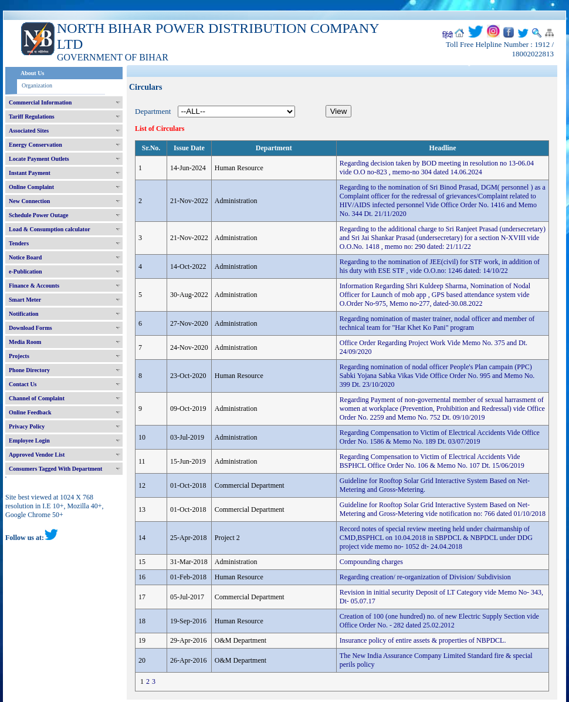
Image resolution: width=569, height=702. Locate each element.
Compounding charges (371, 562)
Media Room (25, 342)
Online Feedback (30, 412)
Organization (37, 85)
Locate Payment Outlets (39, 159)
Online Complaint (31, 187)
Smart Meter (25, 299)
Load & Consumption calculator (49, 229)
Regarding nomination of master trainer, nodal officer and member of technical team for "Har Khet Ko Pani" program (437, 323)
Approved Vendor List (37, 454)
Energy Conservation (35, 144)
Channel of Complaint (37, 398)
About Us (32, 73)
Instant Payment (29, 173)
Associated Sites (29, 130)
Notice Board (25, 257)
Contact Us (23, 384)
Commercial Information (40, 102)
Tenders (19, 243)
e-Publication (25, 271)
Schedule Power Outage (38, 215)
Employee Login (29, 440)
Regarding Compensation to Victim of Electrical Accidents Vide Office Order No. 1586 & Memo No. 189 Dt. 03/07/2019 (440, 437)
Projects (19, 356)
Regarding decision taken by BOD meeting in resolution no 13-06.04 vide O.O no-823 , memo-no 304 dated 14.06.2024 (437, 167)
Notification (24, 313)
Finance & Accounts (34, 285)
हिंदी (447, 35)
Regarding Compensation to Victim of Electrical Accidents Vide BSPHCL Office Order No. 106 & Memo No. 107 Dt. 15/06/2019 (432, 461)
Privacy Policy (27, 426)
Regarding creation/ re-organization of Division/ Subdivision (425, 577)
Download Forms (30, 328)
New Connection (29, 201)
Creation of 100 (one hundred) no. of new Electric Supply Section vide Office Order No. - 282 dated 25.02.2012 (439, 620)
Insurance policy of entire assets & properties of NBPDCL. (423, 640)
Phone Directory (29, 370)
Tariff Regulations (32, 116)
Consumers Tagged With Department (55, 468)
